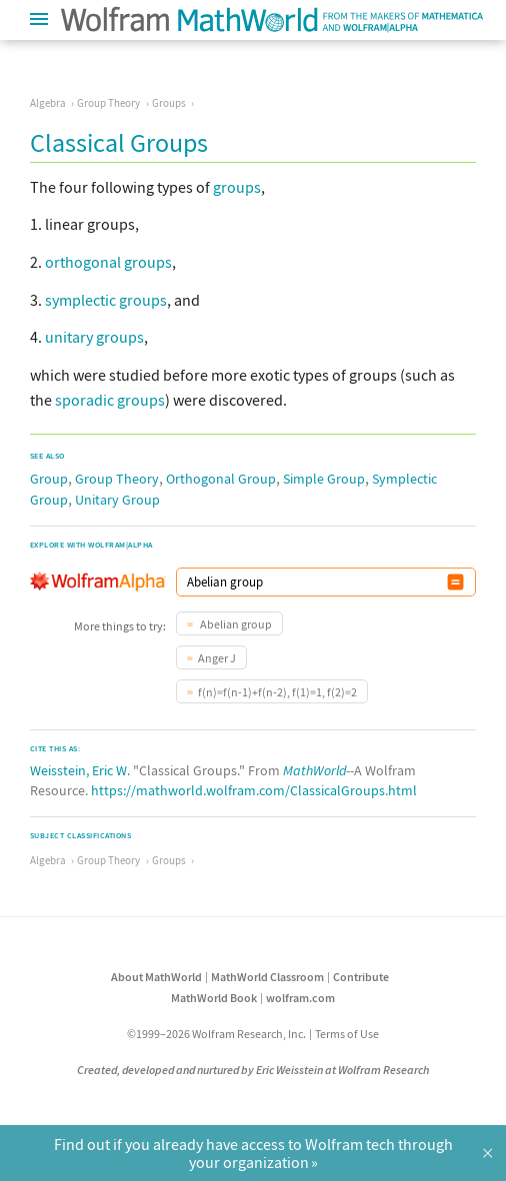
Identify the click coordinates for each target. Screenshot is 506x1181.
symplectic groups (106, 300)
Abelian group (235, 623)
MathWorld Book (214, 997)
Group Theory (108, 103)
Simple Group (324, 479)
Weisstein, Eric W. (80, 770)
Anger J (217, 657)
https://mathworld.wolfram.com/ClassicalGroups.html (254, 790)
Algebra (48, 103)
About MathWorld (156, 976)
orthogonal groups (108, 262)
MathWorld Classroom (267, 976)
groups (237, 187)
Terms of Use (347, 1033)
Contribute (361, 976)
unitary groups (94, 337)
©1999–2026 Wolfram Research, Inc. (216, 1033)
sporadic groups (110, 400)
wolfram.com (300, 997)
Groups (169, 103)
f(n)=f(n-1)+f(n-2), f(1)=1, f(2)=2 (277, 691)
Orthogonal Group (221, 479)
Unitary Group (117, 500)
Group (49, 479)
